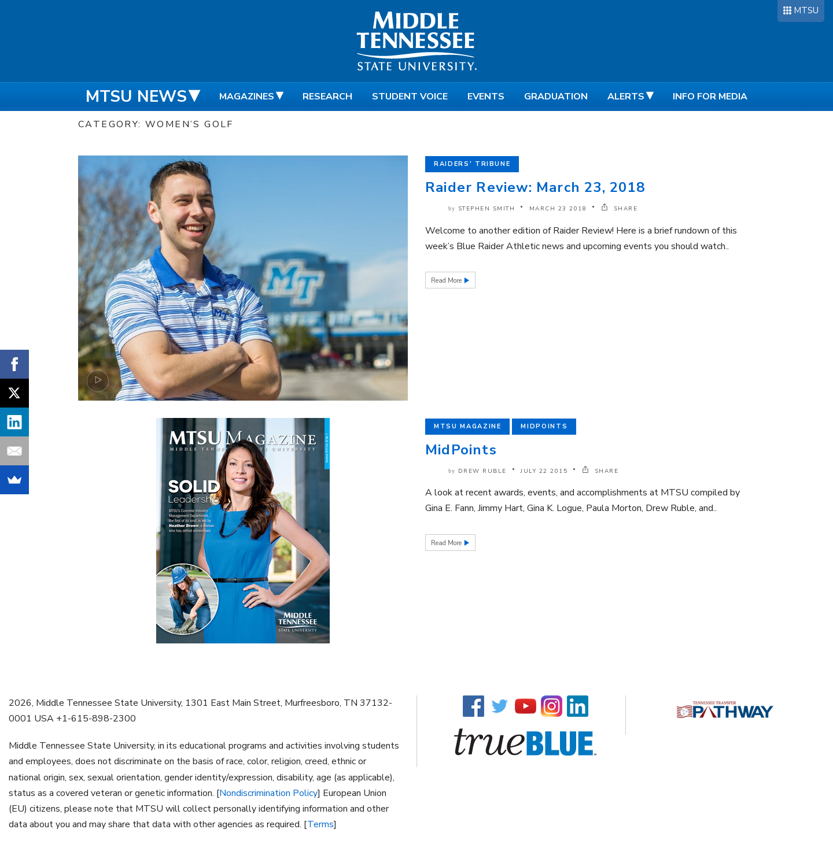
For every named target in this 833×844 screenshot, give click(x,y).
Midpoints (544, 426)
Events (485, 96)
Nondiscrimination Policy (268, 793)
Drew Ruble (482, 471)
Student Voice (410, 96)
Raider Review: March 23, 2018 (535, 187)
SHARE (619, 209)
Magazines (246, 96)
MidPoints (461, 449)
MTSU (806, 10)
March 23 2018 (558, 209)
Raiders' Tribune (472, 164)
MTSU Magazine (467, 426)
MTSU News (136, 97)
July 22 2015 (544, 471)
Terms (320, 824)
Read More (447, 280)
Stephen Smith (486, 209)
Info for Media (710, 96)
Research (327, 96)
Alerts (625, 96)
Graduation (556, 96)
